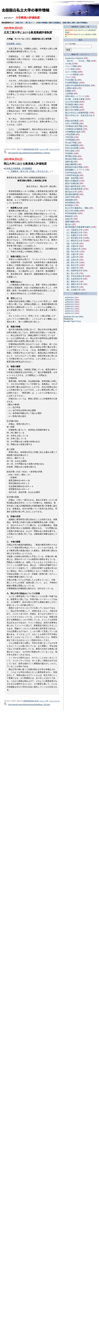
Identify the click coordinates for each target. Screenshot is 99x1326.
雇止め (68, 224)
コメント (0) (44, 149)
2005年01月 (70, 309)
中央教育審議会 (72, 82)
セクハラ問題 (71, 72)
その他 (68, 63)
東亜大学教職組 (42, 23)
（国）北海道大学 (73, 249)
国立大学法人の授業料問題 (76, 113)
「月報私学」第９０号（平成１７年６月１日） (29, 171)
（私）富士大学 (72, 273)
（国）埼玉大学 (72, 251)
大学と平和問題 (72, 123)
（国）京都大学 (72, 246)
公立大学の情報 (72, 102)
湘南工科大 (19, 23)
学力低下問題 (71, 143)
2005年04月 (70, 302)
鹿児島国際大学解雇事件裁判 (77, 227)
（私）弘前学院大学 (74, 279)
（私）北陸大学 (72, 268)
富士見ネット (30, 23)
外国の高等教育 (72, 121)
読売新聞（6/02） (14, 44)
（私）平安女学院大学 (75, 276)
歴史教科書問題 (72, 194)
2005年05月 (70, 300)
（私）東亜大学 (72, 281)
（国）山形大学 (72, 257)
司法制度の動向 (72, 104)
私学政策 (69, 205)
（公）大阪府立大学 (74, 230)
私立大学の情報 (72, 211)
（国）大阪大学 (72, 254)
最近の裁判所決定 (73, 186)
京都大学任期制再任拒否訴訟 (77, 85)
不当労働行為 (71, 80)
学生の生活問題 (72, 148)
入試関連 (69, 93)
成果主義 (69, 162)
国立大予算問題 (72, 107)
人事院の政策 (71, 88)
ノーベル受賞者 (72, 74)
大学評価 (69, 137)
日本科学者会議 (72, 175)
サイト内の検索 (70, 44)
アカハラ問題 (71, 66)
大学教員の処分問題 (74, 126)
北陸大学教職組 (81, 23)
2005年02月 (70, 306)
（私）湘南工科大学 (74, 284)
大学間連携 (70, 140)
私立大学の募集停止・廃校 (76, 208)
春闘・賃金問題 (72, 178)
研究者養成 (70, 202)
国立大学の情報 (72, 110)
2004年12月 (70, 311)
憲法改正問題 (71, 159)
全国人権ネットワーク (75, 96)
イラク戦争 (70, 69)
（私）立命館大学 (73, 290)
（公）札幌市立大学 (74, 235)
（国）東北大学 (72, 265)
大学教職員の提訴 (73, 132)
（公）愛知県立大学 (74, 232)
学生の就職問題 (72, 145)
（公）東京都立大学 (74, 238)
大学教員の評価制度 (74, 129)
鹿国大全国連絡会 (55, 23)
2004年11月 (70, 313)
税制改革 (69, 216)
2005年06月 (70, 297)
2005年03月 (70, 304)
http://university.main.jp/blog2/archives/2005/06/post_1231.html (29, 704)
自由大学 (69, 219)
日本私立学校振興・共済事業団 (18, 168)
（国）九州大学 (72, 243)
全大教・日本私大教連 (75, 99)
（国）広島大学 (72, 260)
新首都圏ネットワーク (75, 170)
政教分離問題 (71, 164)
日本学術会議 (71, 173)
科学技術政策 (71, 213)
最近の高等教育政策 (74, 189)
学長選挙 (69, 153)
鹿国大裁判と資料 (69, 23)
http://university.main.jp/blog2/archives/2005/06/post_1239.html (29, 153)
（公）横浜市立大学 (74, 241)
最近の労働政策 (72, 181)
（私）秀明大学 (72, 287)
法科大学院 (70, 197)
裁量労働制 (70, 222)
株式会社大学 (71, 192)
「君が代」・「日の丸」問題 (77, 61)
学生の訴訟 (70, 151)
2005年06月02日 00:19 (31, 701)
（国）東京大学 (72, 262)
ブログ (68, 77)
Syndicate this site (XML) (73, 317)
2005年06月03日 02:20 (31, 149)
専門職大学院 (71, 156)
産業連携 (69, 200)
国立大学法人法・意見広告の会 (78, 115)
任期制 (68, 91)
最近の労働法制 (72, 183)
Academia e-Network (74, 58)
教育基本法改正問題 (74, 167)
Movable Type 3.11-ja (72, 321)
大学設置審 (70, 134)
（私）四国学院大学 (74, 270)
